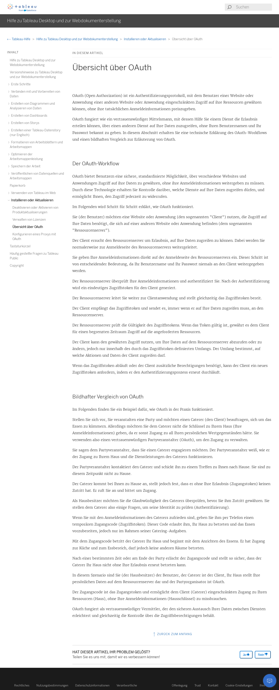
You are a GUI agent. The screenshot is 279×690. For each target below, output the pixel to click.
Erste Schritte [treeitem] (20, 84)
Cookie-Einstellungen (239, 685)
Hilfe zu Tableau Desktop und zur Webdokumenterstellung (77, 39)
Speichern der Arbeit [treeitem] (25, 166)
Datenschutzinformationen (92, 685)
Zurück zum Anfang (172, 634)
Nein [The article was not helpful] (263, 654)
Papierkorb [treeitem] (17, 186)
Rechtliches (21, 685)
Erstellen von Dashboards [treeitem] (28, 116)
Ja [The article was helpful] (246, 654)
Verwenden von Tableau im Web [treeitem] (33, 193)
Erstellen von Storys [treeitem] (24, 123)
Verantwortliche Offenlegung (152, 685)
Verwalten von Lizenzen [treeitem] (29, 220)
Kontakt (213, 685)
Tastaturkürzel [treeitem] (20, 246)
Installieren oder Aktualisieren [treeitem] (31, 200)
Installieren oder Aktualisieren (145, 39)
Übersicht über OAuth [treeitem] (27, 227)
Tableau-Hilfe (19, 39)
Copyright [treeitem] (17, 266)
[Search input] (253, 7)
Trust (197, 685)
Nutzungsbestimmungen (52, 685)
